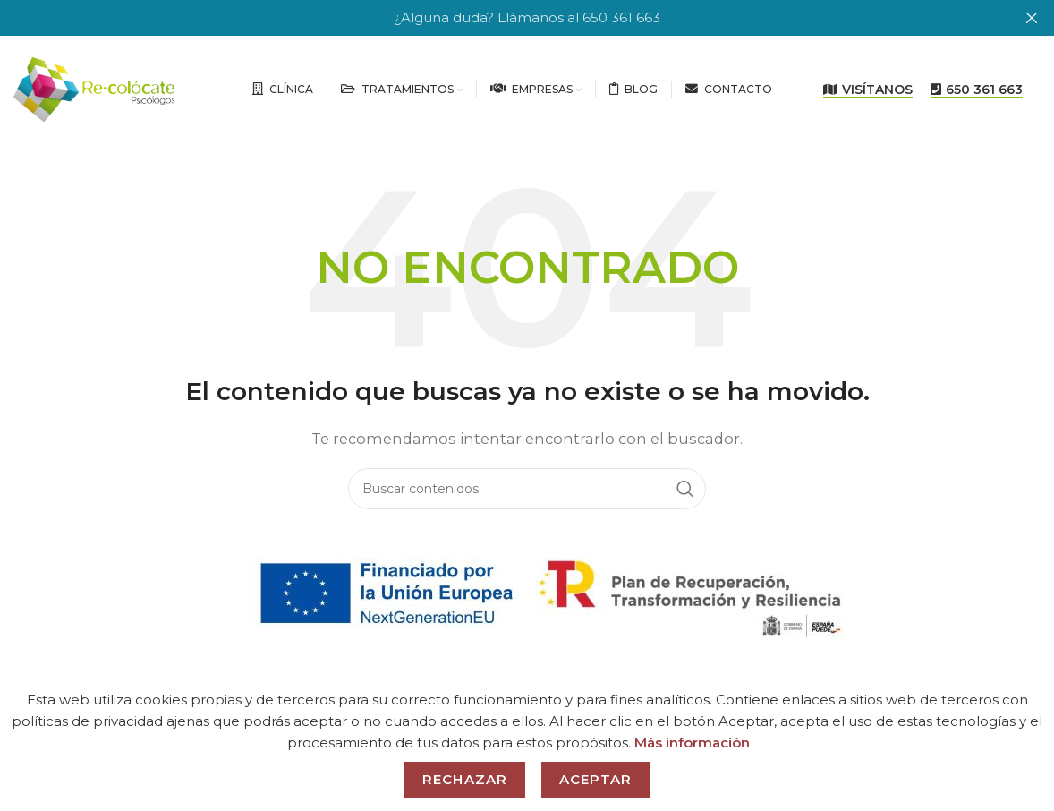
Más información (692, 742)
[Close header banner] (1031, 18)
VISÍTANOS (868, 89)
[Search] (527, 488)
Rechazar (464, 779)
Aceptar (595, 779)
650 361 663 (977, 89)
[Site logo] (93, 88)
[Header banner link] (500, 18)
